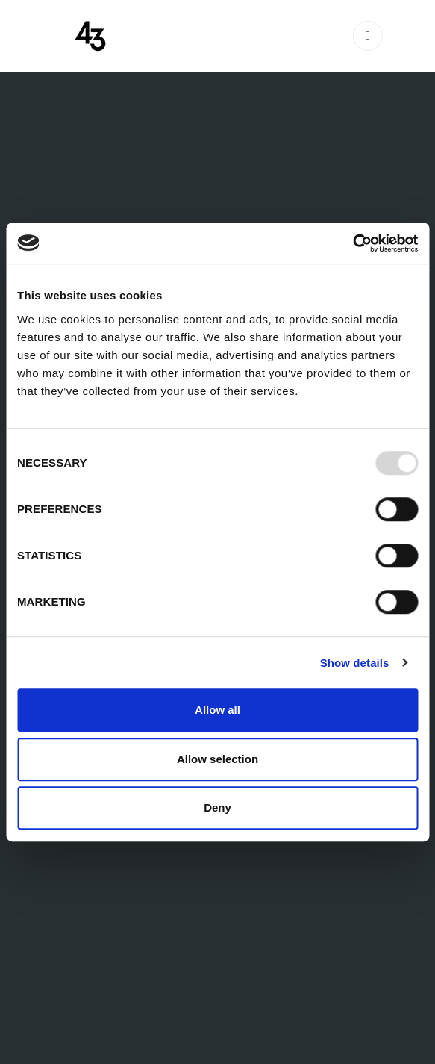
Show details (354, 662)
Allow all (217, 709)
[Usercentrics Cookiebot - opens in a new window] (352, 243)
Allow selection (217, 759)
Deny (217, 807)
